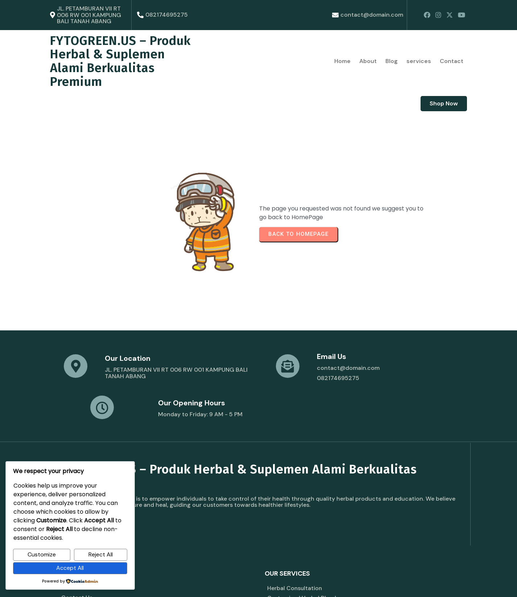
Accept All (70, 568)
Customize (42, 554)
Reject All (100, 554)
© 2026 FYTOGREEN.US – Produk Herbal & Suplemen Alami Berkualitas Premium (146, 583)
